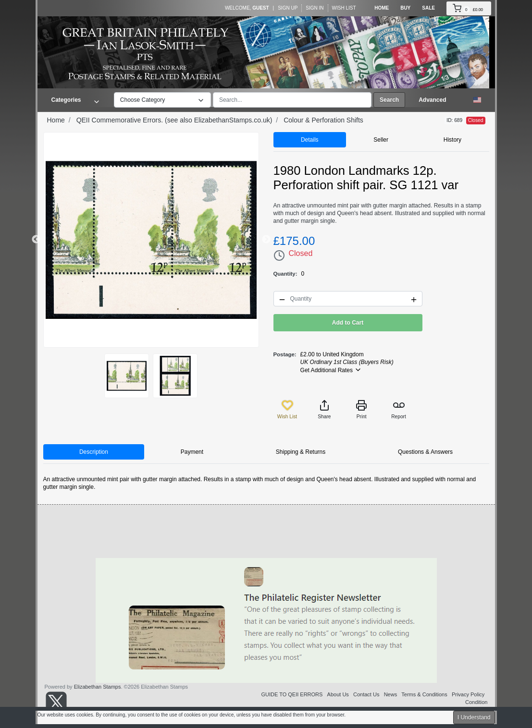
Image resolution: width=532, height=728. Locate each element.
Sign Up (287, 8)
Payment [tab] (192, 452)
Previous (36, 239)
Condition (476, 702)
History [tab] (452, 139)
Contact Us (366, 694)
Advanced (432, 100)
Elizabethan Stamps (97, 687)
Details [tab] (310, 139)
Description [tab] (93, 452)
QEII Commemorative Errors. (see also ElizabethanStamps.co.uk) (174, 120)
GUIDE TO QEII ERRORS (291, 694)
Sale (428, 8)
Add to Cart (347, 322)
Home (381, 8)
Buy (405, 8)
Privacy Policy (468, 694)
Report (398, 409)
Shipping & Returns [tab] (300, 452)
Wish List (344, 8)
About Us (338, 694)
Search (389, 100)
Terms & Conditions (424, 694)
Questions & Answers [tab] (425, 452)
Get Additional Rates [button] (331, 370)
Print (361, 409)
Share (324, 409)
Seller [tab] (380, 139)
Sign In (314, 8)
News (390, 694)
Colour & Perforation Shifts (323, 120)
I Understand (474, 717)
